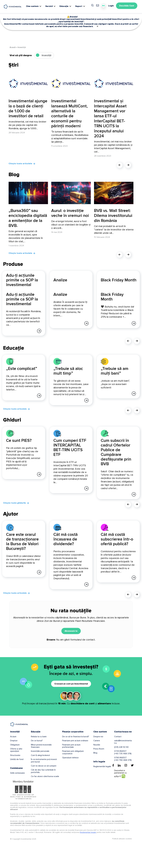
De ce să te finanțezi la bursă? (75, 736)
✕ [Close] (97, 26)
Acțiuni (13, 736)
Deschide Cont (126, 5)
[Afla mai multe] (39, 331)
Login (111, 5)
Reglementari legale (88, 832)
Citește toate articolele (20, 163)
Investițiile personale (40, 751)
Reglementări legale (102, 766)
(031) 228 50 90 (121, 746)
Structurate (15, 755)
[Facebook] (113, 765)
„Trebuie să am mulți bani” (114, 371)
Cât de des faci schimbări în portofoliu (43, 770)
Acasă (12, 47)
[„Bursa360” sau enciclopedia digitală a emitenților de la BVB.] (28, 193)
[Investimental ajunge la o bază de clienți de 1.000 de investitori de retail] (28, 83)
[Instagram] (125, 765)
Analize (60, 294)
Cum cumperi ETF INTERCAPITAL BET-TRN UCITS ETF (69, 447)
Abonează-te (71, 630)
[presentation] (119, 165)
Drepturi (13, 740)
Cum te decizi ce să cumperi (43, 765)
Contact (117, 736)
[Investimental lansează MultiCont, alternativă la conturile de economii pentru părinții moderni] (71, 83)
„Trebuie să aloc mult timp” (68, 371)
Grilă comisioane (17, 772)
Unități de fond (16, 759)
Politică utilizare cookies (122, 838)
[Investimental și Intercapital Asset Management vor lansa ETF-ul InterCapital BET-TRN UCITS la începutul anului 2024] (113, 83)
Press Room (98, 748)
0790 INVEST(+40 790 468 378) (123, 758)
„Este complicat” (21, 368)
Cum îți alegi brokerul (40, 755)
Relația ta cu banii (38, 736)
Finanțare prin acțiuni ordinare (75, 740)
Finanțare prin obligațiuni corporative (73, 752)
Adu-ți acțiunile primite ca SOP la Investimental (22, 299)
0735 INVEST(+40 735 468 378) (122, 752)
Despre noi (98, 736)
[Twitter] (132, 765)
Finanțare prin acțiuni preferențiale (71, 745)
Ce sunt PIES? (19, 440)
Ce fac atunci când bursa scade (45, 776)
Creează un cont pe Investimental (71, 683)
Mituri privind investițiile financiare (41, 745)
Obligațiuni (15, 744)
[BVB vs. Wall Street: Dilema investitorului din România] (113, 193)
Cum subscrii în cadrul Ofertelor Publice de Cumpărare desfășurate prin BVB (116, 452)
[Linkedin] (119, 765)
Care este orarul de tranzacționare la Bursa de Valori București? (22, 541)
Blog (95, 752)
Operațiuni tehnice (70, 757)
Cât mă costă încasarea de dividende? (65, 539)
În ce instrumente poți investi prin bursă (44, 760)
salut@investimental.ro (123, 741)
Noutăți (96, 744)
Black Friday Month (112, 297)
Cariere (96, 740)
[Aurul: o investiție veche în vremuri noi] (71, 193)
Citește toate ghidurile (14, 502)
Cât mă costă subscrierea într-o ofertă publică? (117, 539)
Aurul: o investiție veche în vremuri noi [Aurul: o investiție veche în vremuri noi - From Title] (70, 213)
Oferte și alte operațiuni (16, 749)
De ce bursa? (37, 740)
